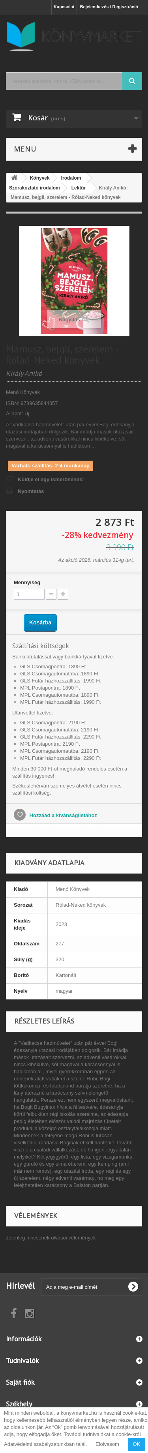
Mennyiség (27, 582)
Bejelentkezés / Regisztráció (109, 6)
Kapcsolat (64, 6)
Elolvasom (107, 1444)
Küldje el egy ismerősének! (51, 479)
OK (137, 1444)
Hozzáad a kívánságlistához (62, 815)
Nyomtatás (31, 491)
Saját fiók (20, 1382)
